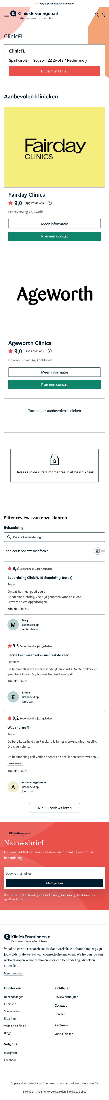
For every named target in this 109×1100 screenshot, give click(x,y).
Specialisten (12, 1011)
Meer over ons (13, 973)
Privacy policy (77, 1091)
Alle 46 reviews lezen (55, 807)
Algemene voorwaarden (51, 1091)
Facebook (10, 1060)
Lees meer (15, 763)
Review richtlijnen (66, 997)
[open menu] (6, 15)
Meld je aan (54, 883)
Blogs (7, 1033)
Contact (60, 1014)
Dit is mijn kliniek (54, 70)
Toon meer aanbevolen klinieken (54, 410)
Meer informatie (54, 223)
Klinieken (10, 1004)
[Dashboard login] (103, 15)
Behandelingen (13, 997)
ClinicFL (23, 609)
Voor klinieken (64, 1034)
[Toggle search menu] (97, 15)
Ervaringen (11, 1018)
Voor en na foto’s (15, 1026)
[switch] (54, 550)
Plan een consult (54, 235)
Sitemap (28, 1091)
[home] (34, 15)
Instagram (10, 1052)
